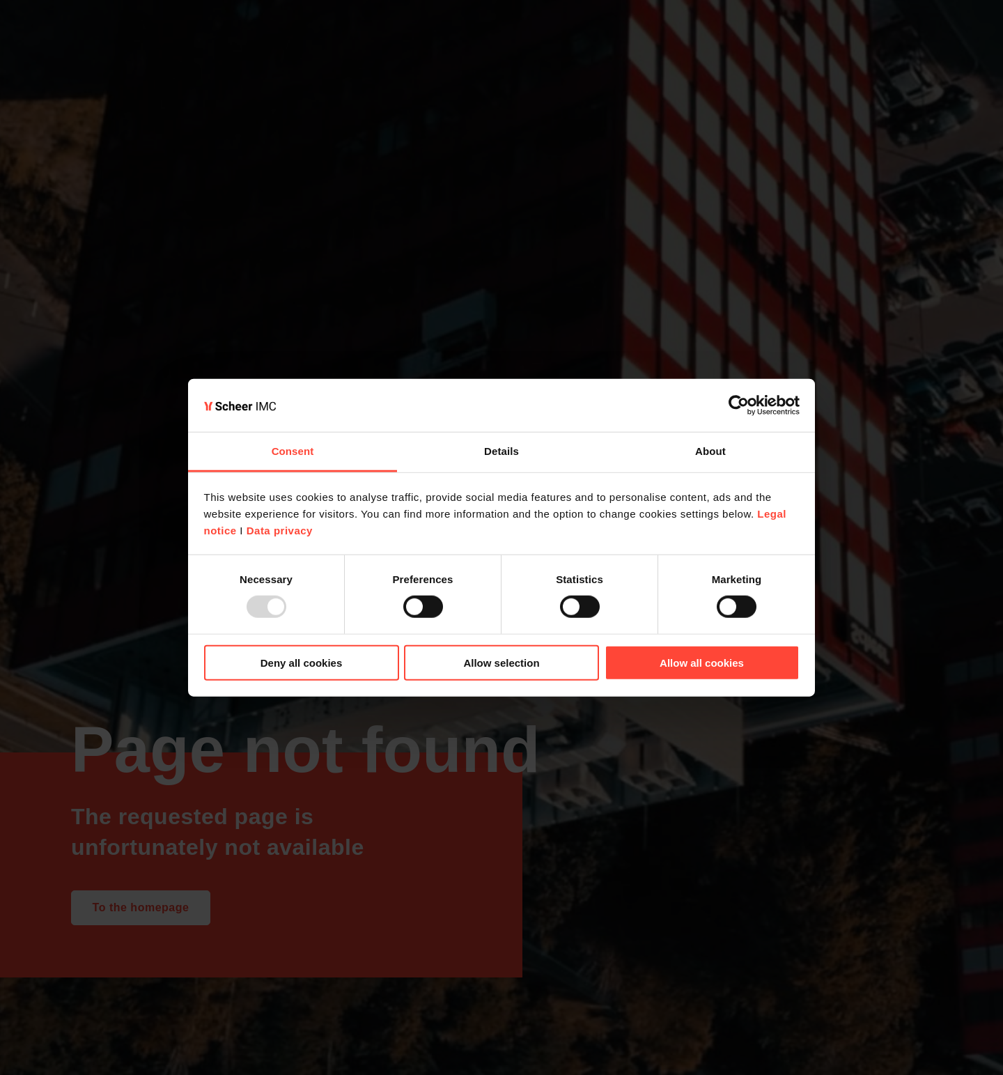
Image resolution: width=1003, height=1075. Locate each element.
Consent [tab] (293, 451)
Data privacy (280, 530)
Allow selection (501, 662)
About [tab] (710, 451)
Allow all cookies (702, 662)
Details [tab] (501, 451)
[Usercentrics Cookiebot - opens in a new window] (739, 405)
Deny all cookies (302, 662)
